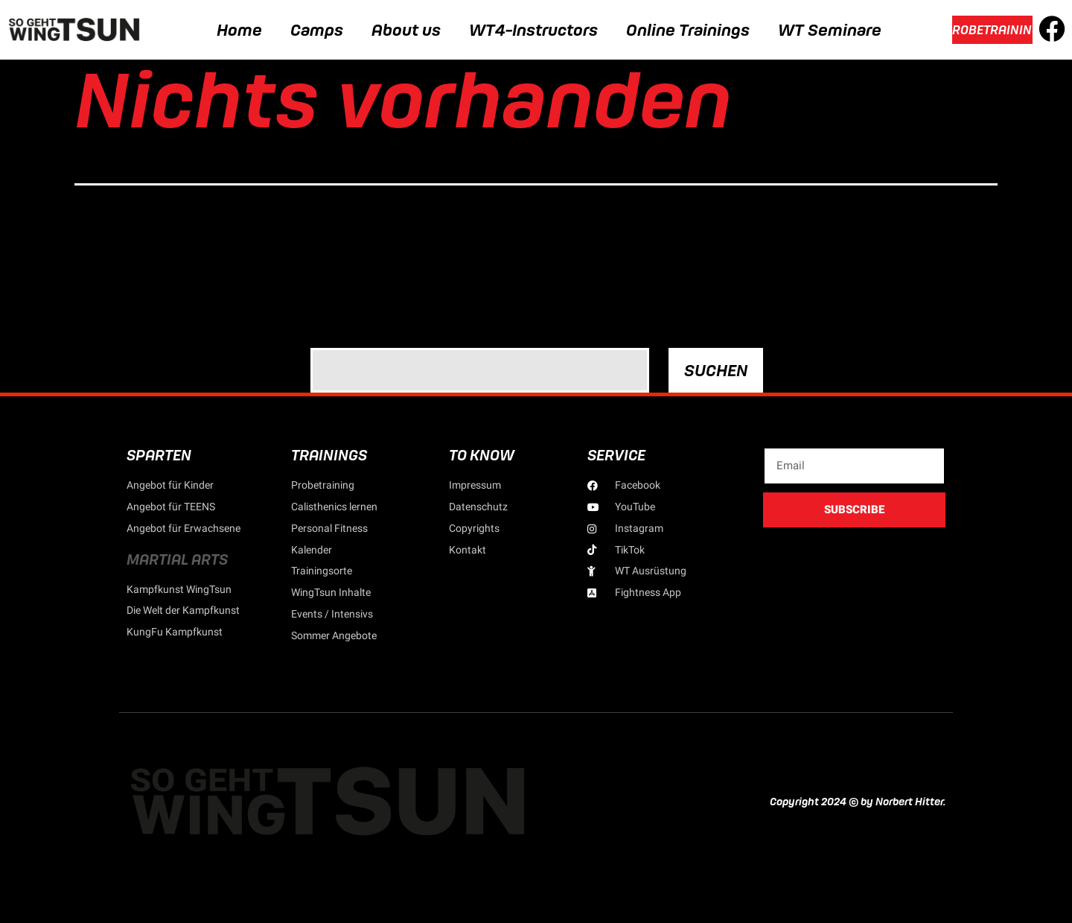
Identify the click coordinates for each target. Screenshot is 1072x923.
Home (239, 30)
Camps (316, 30)
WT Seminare (829, 30)
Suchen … (337, 329)
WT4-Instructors (533, 30)
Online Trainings (688, 30)
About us (406, 30)
